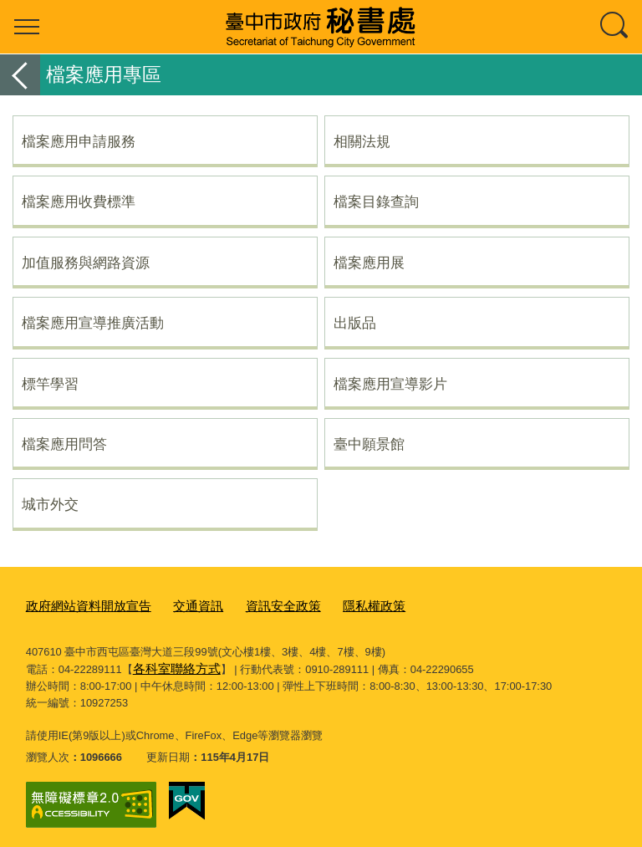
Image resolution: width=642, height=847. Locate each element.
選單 (27, 27)
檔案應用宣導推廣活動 (93, 322)
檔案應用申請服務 (78, 141)
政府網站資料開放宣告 (80, 605)
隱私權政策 (336, 605)
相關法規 (362, 141)
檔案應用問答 (64, 444)
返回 (20, 74)
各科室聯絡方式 (171, 664)
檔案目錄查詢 (376, 201)
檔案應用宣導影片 (390, 383)
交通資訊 (178, 605)
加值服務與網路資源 (86, 262)
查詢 (615, 27)
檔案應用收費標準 (78, 201)
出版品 (355, 322)
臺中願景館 (369, 444)
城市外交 (50, 504)
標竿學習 (50, 383)
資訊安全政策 (255, 605)
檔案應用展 (369, 262)
